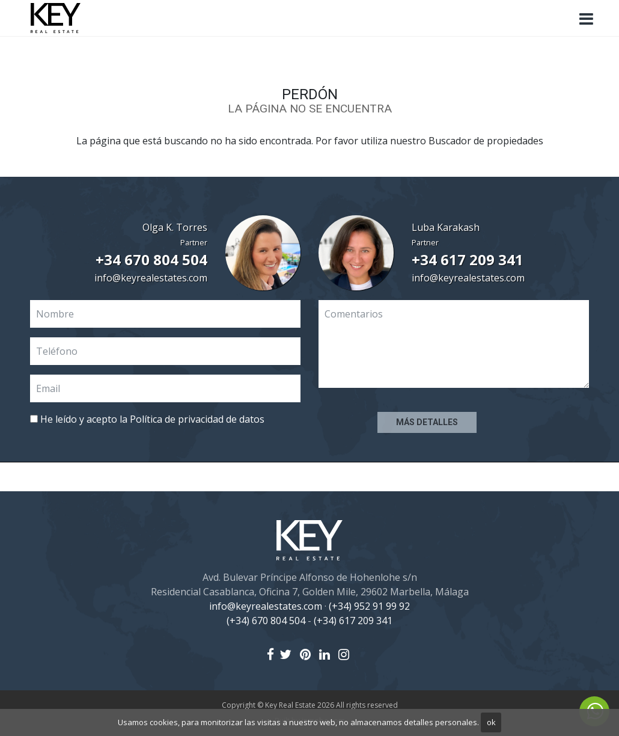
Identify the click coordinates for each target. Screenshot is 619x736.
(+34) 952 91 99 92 (369, 606)
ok (491, 722)
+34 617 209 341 (467, 259)
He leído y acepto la (147, 419)
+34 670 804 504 (151, 259)
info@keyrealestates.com (150, 277)
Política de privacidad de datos (197, 419)
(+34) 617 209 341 (353, 620)
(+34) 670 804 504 (266, 620)
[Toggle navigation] (586, 19)
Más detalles (427, 422)
